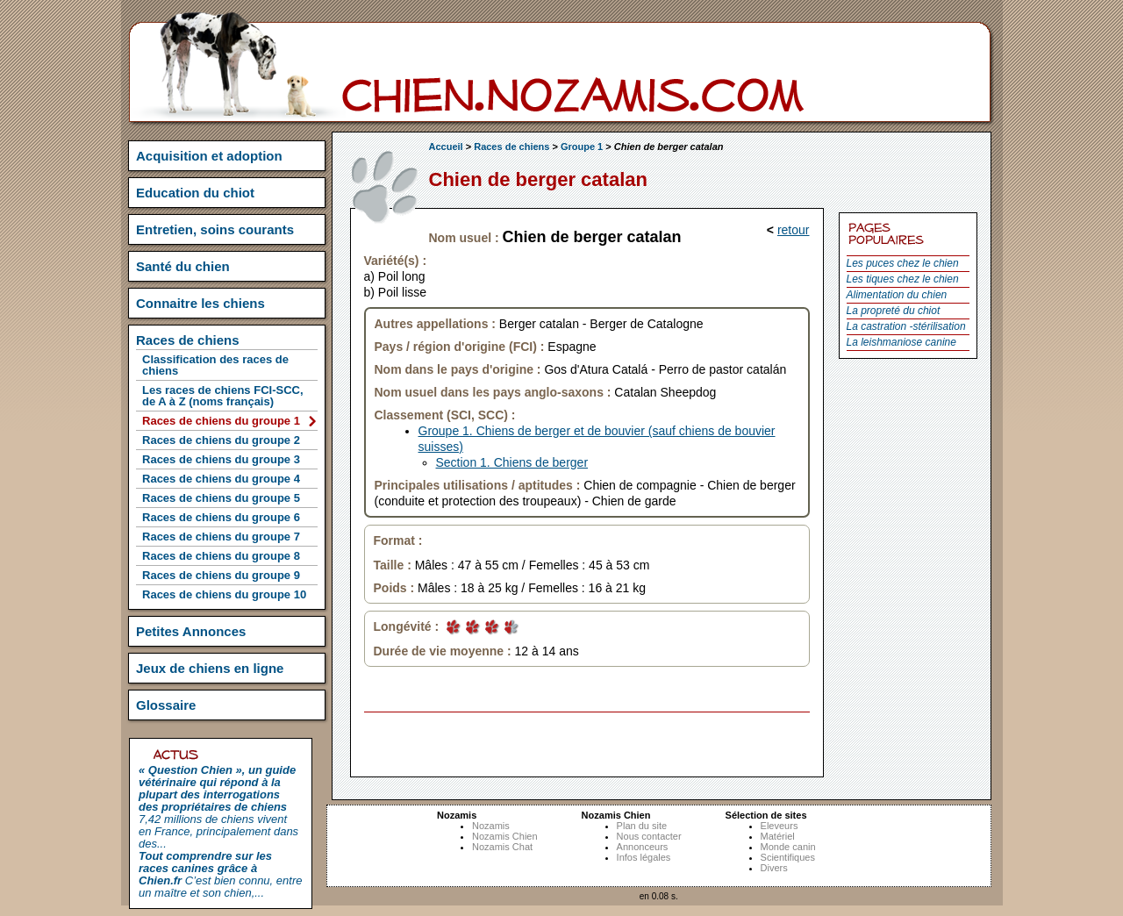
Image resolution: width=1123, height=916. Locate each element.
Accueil (446, 146)
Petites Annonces (191, 631)
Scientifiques (788, 857)
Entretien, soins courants (215, 229)
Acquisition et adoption (209, 155)
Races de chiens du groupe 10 (224, 594)
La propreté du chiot (894, 310)
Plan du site (642, 825)
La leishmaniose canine (901, 342)
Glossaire (166, 705)
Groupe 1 (582, 146)
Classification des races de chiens (215, 365)
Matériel (778, 836)
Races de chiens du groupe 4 (221, 478)
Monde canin (788, 846)
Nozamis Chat (502, 846)
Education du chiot (195, 192)
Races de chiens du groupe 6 (221, 517)
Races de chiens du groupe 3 (221, 459)
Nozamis (491, 825)
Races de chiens (511, 146)
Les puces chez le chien (903, 263)
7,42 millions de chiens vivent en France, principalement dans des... (218, 806)
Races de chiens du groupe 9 (221, 575)
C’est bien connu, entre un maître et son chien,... (220, 874)
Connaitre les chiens (200, 303)
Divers (774, 867)
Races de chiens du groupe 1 (221, 420)
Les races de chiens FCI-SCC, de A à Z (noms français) (223, 395)
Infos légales (644, 857)
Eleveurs (779, 825)
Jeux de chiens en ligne (209, 668)
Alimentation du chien (897, 295)
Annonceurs (643, 846)
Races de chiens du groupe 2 (221, 440)
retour (793, 230)
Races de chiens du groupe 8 (221, 555)
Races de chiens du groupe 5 (221, 498)
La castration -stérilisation (906, 326)
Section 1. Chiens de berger (512, 462)
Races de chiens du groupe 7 (221, 536)
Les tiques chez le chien (903, 279)
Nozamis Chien (505, 836)
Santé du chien (183, 266)
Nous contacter (649, 836)
